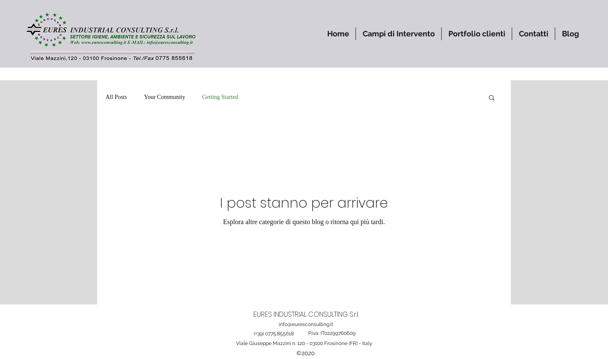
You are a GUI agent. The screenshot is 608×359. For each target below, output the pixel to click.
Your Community (164, 97)
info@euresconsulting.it (306, 324)
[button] (398, 33)
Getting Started (220, 97)
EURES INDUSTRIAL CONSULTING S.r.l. (305, 314)
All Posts (116, 97)
